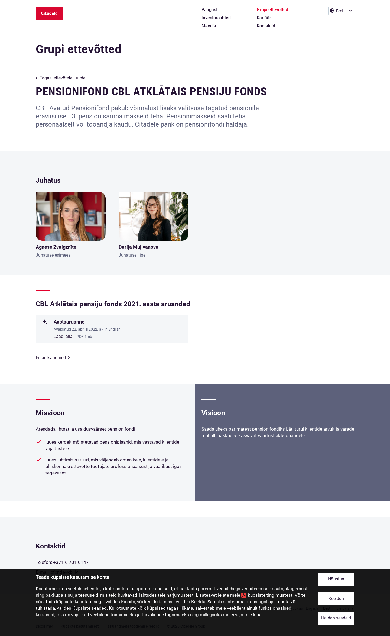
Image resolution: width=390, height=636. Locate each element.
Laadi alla (63, 336)
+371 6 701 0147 (71, 562)
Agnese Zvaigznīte (56, 247)
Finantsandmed (51, 357)
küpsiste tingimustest (270, 595)
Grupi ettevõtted (79, 49)
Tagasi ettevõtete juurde (62, 77)
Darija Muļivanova (138, 247)
